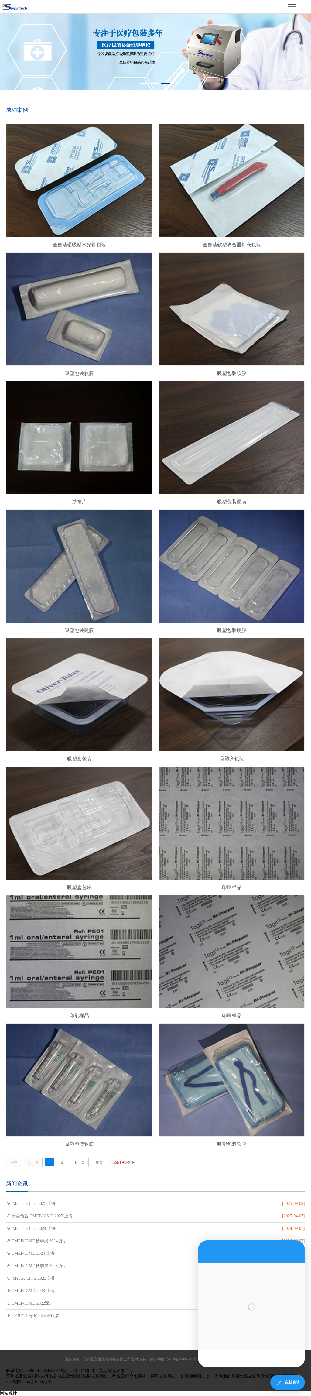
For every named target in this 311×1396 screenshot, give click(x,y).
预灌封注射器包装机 (89, 1376)
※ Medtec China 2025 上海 (31, 1203)
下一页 (79, 1162)
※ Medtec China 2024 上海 (31, 1228)
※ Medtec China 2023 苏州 (31, 1278)
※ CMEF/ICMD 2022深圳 (29, 1303)
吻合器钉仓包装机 (129, 1376)
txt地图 (45, 1381)
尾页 (99, 1162)
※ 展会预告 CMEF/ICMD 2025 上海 (39, 1216)
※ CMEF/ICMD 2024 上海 (30, 1253)
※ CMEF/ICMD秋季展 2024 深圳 (36, 1241)
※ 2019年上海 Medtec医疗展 (32, 1315)
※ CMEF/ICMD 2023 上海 (30, 1290)
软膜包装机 (191, 1376)
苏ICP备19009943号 (181, 1359)
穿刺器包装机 (163, 1376)
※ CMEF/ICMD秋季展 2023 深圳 (36, 1266)
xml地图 (13, 1381)
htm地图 (30, 1381)
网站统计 (8, 1393)
